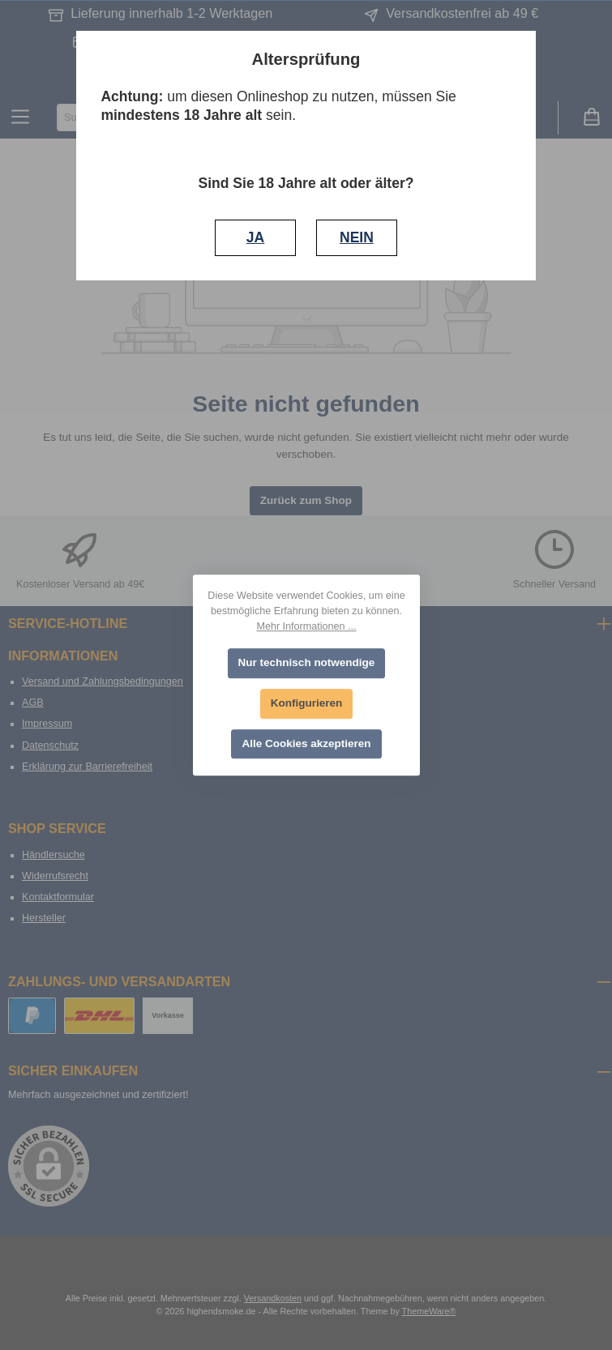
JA (255, 237)
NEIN (357, 237)
